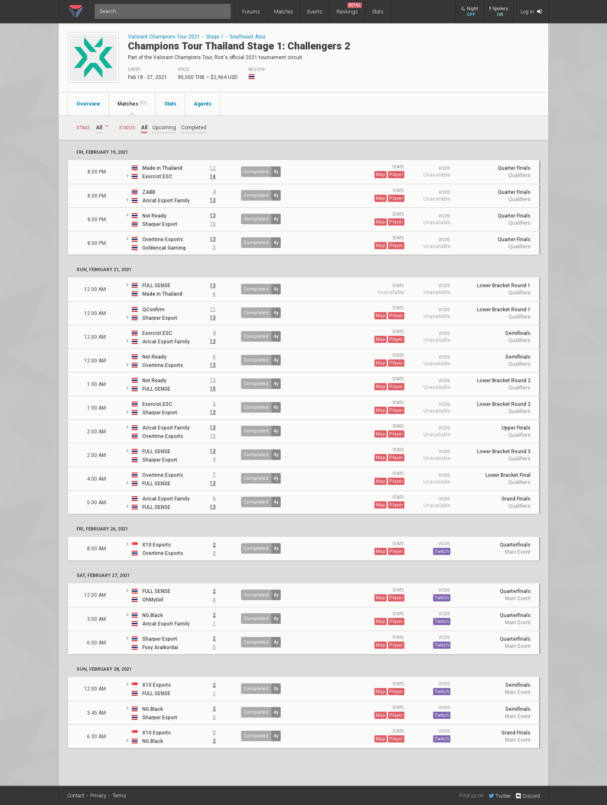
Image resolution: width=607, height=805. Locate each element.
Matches (283, 12)
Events (314, 12)
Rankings (349, 9)
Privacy (98, 795)
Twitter (500, 796)
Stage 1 (215, 36)
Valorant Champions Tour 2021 (164, 36)
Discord (527, 796)
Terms (119, 795)
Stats (378, 12)
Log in (531, 11)
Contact (75, 795)
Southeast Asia (248, 36)
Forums (251, 12)
